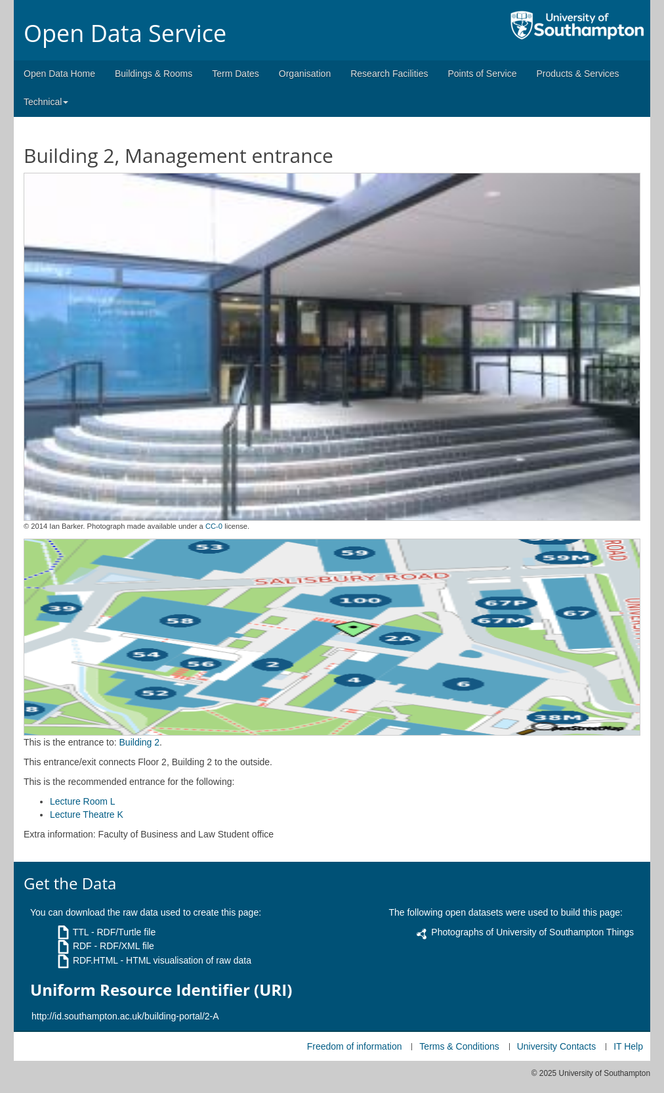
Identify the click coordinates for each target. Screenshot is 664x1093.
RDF (82, 946)
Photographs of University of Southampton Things (532, 932)
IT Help (628, 1046)
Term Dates (235, 73)
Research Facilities (389, 73)
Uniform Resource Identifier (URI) (161, 989)
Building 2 (139, 742)
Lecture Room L (82, 801)
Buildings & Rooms (153, 73)
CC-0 (213, 526)
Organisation (305, 73)
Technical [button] (46, 102)
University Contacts (556, 1046)
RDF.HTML (95, 960)
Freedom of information (354, 1046)
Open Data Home (59, 73)
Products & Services (578, 73)
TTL (81, 932)
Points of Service (481, 73)
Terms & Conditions (459, 1046)
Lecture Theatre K (86, 814)
